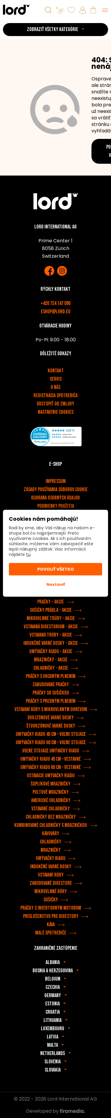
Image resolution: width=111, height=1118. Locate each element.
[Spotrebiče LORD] (16, 9)
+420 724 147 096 (55, 303)
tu (28, 554)
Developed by (55, 1111)
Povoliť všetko (55, 569)
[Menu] (105, 10)
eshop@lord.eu (55, 312)
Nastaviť (55, 584)
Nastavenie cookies (55, 412)
